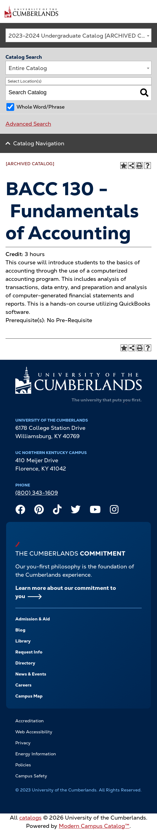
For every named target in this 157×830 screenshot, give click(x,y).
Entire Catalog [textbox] (28, 68)
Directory (25, 663)
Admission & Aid (32, 619)
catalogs (30, 817)
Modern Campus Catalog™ (94, 825)
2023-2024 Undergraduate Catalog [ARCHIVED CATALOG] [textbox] (80, 35)
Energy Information (35, 754)
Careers (23, 685)
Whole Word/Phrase (41, 107)
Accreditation (29, 721)
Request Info (29, 652)
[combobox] (78, 35)
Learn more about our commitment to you (65, 592)
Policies (23, 765)
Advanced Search (28, 123)
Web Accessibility (33, 732)
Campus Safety (31, 776)
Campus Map (29, 696)
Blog (20, 630)
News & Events (30, 674)
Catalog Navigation (38, 143)
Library (23, 641)
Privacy (23, 743)
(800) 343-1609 (36, 492)
